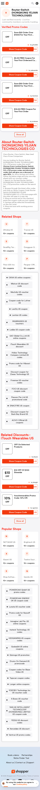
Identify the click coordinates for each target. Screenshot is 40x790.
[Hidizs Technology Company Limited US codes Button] (18, 355)
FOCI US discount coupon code (20, 390)
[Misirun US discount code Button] (18, 284)
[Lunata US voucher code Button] (18, 607)
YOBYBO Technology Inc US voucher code (19, 691)
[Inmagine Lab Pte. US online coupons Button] (18, 622)
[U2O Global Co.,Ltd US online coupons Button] (18, 337)
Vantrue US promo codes (19, 735)
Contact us (20, 763)
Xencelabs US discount (20, 729)
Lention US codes (19, 315)
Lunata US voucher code (19, 607)
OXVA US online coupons (19, 278)
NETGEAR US (9, 542)
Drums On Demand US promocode (20, 662)
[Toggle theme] (37, 3)
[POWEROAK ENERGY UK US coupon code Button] (18, 599)
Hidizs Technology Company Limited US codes (19, 355)
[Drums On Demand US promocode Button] (18, 662)
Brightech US (29, 542)
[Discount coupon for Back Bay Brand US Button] (18, 413)
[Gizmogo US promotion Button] (18, 655)
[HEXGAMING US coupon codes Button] (18, 639)
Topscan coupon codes (20, 678)
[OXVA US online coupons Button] (18, 277)
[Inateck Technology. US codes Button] (18, 631)
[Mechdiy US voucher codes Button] (18, 293)
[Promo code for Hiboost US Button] (18, 364)
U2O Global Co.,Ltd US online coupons (20, 337)
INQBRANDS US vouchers (19, 322)
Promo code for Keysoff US (19, 614)
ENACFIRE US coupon (19, 406)
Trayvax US (28, 230)
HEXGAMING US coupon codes (20, 639)
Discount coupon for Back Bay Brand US (20, 413)
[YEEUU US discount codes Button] (18, 721)
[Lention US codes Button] (18, 315)
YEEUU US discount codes (19, 721)
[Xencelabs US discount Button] (18, 729)
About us (10, 763)
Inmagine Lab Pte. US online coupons (19, 622)
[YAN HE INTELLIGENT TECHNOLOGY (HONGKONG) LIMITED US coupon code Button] (18, 710)
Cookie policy (21, 784)
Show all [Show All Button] (20, 135)
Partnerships (27, 755)
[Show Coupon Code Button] (18, 49)
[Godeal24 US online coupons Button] (18, 647)
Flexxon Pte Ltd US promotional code (19, 398)
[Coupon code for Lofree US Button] (18, 301)
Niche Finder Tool (21, 758)
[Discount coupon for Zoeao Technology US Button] (18, 373)
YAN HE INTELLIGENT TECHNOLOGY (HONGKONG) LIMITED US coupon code (19, 710)
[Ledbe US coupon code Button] (19, 330)
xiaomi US (7, 560)
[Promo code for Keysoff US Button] (18, 614)
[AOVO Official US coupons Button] (18, 421)
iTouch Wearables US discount (19, 345)
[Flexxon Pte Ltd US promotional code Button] (18, 398)
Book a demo (13, 755)
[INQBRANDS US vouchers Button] (18, 322)
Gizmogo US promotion (20, 655)
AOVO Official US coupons (19, 421)
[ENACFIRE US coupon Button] (18, 405)
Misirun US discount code (19, 285)
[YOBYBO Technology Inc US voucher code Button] (18, 691)
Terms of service (33, 776)
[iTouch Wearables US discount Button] (18, 345)
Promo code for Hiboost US (19, 365)
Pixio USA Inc (9, 265)
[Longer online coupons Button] (18, 684)
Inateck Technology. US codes (20, 631)
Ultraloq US (8, 230)
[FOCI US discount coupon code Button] (18, 390)
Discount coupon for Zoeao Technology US (19, 373)
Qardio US (28, 577)
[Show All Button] (20, 521)
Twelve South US (31, 560)
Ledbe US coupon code (19, 330)
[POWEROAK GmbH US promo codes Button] (18, 591)
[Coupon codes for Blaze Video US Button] (18, 670)
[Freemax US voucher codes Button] (18, 381)
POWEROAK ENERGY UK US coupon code (19, 599)
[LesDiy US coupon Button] (18, 309)
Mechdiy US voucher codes (20, 293)
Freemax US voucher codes (20, 381)
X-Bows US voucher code (19, 700)
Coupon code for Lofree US (19, 302)
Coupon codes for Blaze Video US (19, 671)
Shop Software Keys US (13, 577)
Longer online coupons (19, 684)
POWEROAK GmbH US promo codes (19, 591)
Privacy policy (21, 776)
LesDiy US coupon (20, 309)
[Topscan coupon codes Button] (19, 678)
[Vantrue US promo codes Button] (18, 735)
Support (30, 763)
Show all (20, 521)
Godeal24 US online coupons (19, 648)
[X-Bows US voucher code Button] (18, 700)
